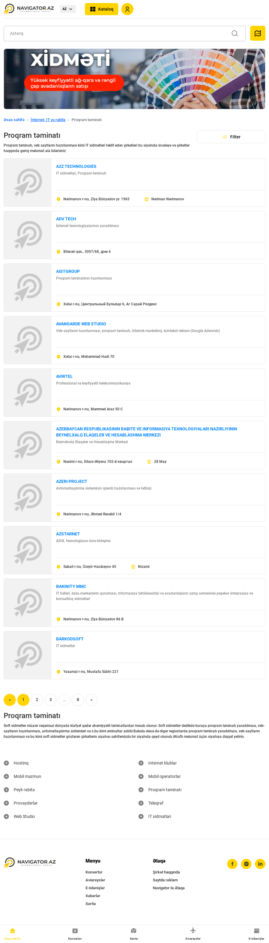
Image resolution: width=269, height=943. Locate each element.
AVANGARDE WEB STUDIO (81, 323)
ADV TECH (66, 218)
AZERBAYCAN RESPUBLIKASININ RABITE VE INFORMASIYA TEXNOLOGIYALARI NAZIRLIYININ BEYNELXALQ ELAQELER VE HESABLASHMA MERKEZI (146, 431)
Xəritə (91, 903)
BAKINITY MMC (71, 586)
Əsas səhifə (14, 119)
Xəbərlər (93, 896)
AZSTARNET (68, 533)
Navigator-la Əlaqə (169, 888)
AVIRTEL (64, 376)
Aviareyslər (95, 880)
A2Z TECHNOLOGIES (76, 166)
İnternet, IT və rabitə (48, 119)
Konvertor (94, 872)
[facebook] (232, 864)
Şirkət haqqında (166, 872)
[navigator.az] (30, 863)
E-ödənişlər (95, 888)
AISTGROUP (68, 271)
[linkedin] (260, 864)
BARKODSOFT (70, 638)
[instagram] (246, 864)
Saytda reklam (165, 880)
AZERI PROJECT (71, 481)
